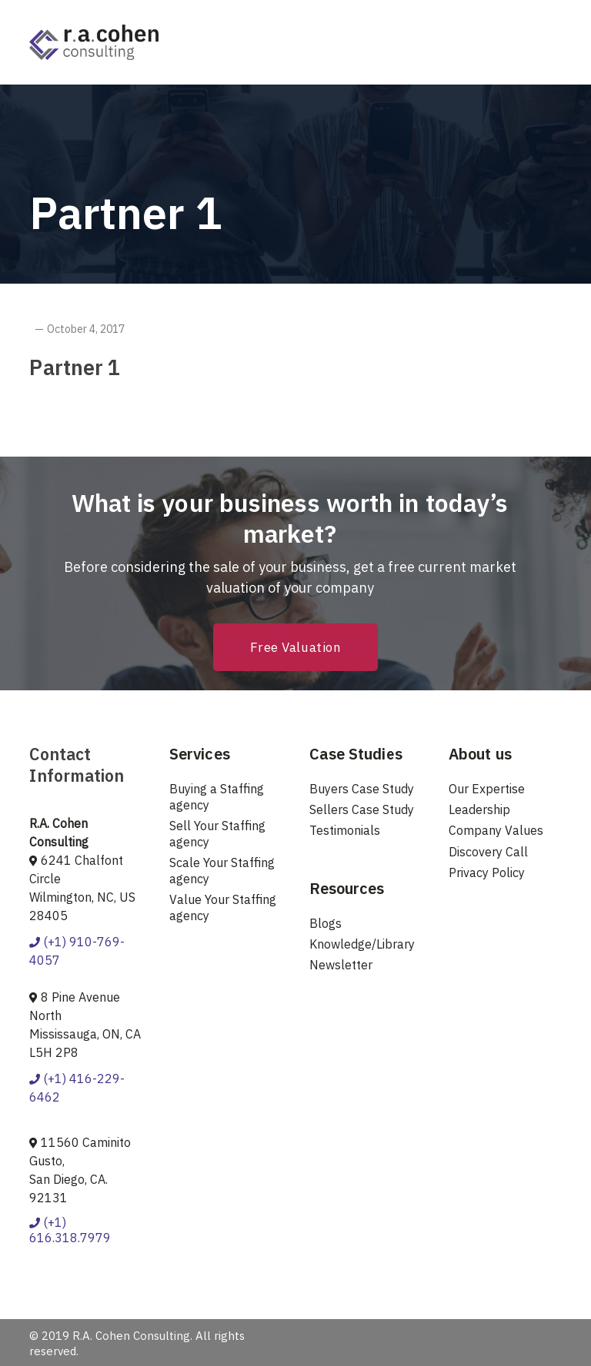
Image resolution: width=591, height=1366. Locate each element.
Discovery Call (488, 851)
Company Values (496, 830)
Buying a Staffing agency (216, 797)
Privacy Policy (487, 872)
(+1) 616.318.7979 (70, 1230)
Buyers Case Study (361, 788)
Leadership (479, 809)
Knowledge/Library (362, 944)
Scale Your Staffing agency (222, 870)
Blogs (325, 923)
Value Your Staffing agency (222, 907)
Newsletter (340, 964)
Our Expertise (487, 788)
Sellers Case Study (361, 809)
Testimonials (344, 830)
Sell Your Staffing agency (217, 833)
